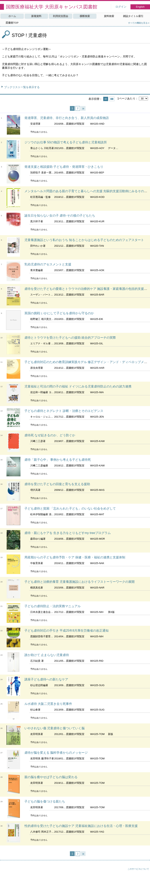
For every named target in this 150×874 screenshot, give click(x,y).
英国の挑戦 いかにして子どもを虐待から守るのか (59, 313)
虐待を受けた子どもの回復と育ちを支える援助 (57, 484)
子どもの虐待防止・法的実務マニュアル (52, 606)
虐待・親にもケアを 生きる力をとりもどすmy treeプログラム (67, 533)
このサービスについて (138, 869)
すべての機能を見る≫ (139, 23)
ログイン (120, 6)
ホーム (12, 16)
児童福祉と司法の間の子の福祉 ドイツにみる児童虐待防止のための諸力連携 (77, 386)
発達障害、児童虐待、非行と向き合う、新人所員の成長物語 (66, 118)
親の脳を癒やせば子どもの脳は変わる (51, 777)
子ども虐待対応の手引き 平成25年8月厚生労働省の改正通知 (66, 630)
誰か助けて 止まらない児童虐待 (46, 655)
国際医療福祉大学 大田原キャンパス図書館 (51, 6)
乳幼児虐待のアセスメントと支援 (47, 264)
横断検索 (85, 16)
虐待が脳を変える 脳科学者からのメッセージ (56, 752)
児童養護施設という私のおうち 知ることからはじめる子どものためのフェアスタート (84, 240)
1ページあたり (126, 98)
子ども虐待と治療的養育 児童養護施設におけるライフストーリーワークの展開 (79, 581)
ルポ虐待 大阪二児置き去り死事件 (48, 703)
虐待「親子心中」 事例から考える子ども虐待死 (57, 459)
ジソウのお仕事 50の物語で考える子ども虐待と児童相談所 (65, 142)
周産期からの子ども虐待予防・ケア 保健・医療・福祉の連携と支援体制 (74, 557)
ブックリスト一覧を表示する (22, 87)
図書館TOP (12, 22)
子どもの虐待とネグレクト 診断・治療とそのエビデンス (63, 410)
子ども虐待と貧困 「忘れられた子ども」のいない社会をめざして (70, 508)
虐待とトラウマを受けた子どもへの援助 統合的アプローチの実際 (70, 337)
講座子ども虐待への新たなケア (46, 679)
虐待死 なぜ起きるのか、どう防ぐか (49, 435)
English (140, 6)
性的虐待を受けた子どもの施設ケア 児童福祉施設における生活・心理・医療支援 (81, 826)
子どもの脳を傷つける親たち (44, 801)
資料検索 (109, 16)
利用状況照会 (60, 16)
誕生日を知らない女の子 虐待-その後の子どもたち (59, 215)
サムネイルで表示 (111, 99)
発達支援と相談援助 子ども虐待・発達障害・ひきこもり (63, 166)
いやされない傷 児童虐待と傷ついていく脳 (54, 728)
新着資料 (36, 16)
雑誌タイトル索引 (133, 16)
